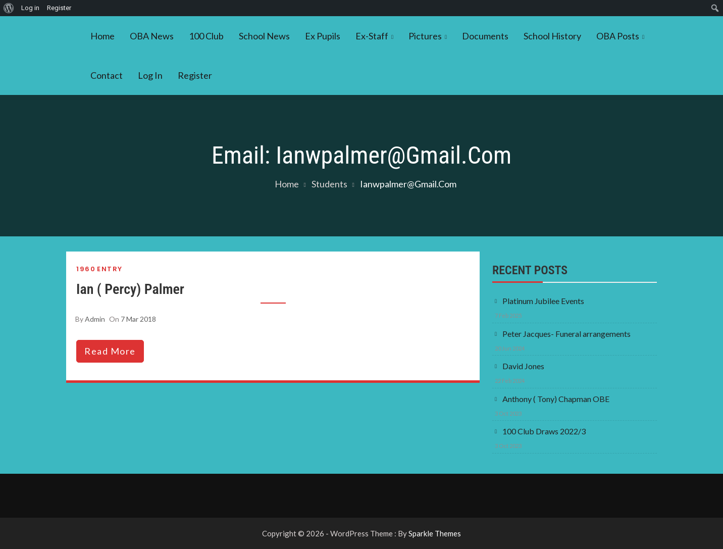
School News (264, 35)
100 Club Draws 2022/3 (544, 431)
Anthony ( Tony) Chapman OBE (555, 399)
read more (110, 351)
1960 (85, 269)
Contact (106, 75)
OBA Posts (617, 35)
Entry (110, 269)
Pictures (425, 35)
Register (195, 75)
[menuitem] (9, 8)
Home (102, 35)
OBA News (152, 35)
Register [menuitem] (59, 8)
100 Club (206, 35)
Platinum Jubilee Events (543, 301)
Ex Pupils (322, 35)
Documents (485, 35)
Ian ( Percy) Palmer (130, 289)
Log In (150, 75)
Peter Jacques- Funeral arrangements (566, 333)
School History (552, 35)
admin (95, 319)
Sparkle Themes (434, 533)
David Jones (523, 366)
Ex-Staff (371, 35)
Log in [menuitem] (30, 8)
